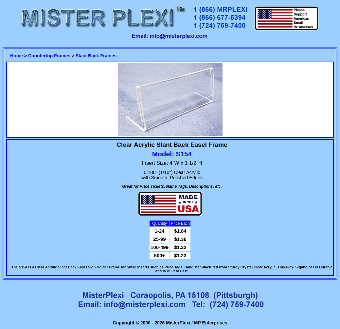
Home (16, 55)
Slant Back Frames (96, 55)
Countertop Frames (49, 55)
